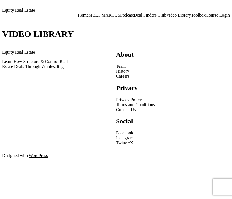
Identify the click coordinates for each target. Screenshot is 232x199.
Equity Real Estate (18, 10)
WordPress (38, 155)
